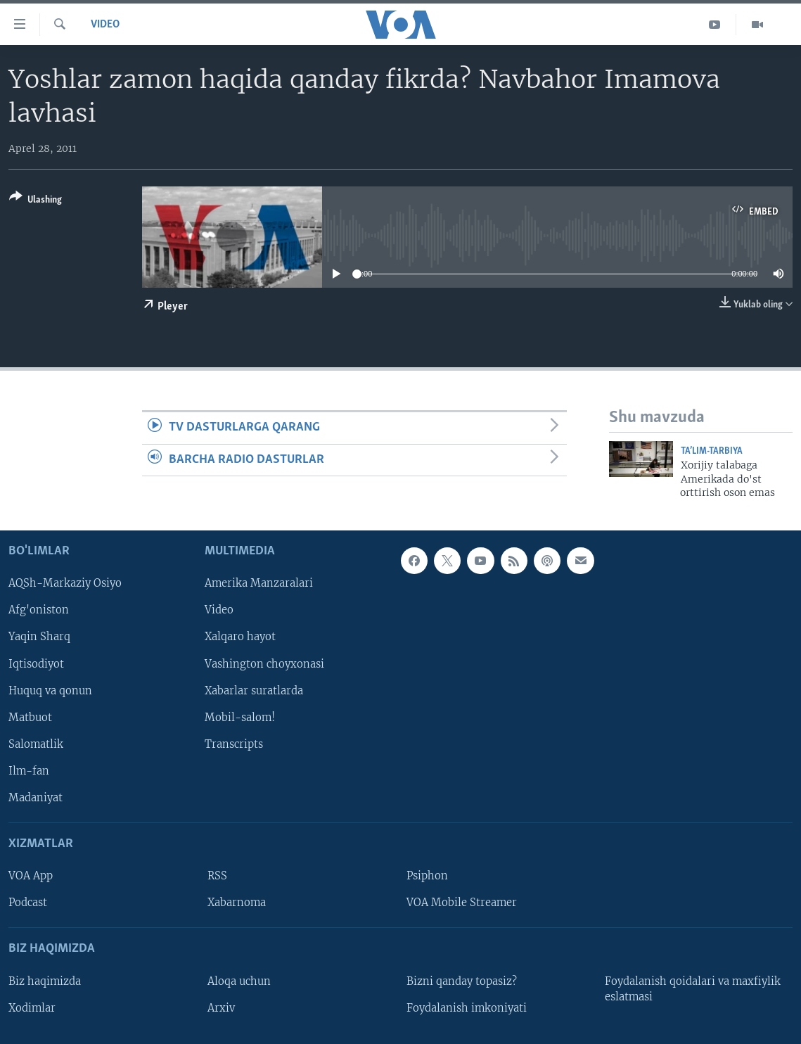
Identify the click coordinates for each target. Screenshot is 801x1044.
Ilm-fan (28, 771)
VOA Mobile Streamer (461, 903)
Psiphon (427, 876)
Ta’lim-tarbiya (712, 451)
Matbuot (30, 717)
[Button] (35, 200)
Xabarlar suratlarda (254, 691)
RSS (217, 876)
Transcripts (234, 744)
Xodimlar (32, 1008)
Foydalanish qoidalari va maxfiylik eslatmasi (693, 989)
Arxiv (221, 1008)
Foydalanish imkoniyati (466, 1008)
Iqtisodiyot (36, 664)
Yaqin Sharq (39, 637)
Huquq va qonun (50, 691)
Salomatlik (35, 744)
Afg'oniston (38, 610)
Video (105, 24)
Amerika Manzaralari (259, 584)
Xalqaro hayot (240, 637)
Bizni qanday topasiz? (461, 981)
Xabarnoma (236, 903)
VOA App (30, 876)
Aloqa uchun (239, 981)
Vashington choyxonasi (264, 664)
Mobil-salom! (240, 717)
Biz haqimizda (44, 981)
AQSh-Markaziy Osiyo (65, 584)
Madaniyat (35, 797)
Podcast (27, 903)
